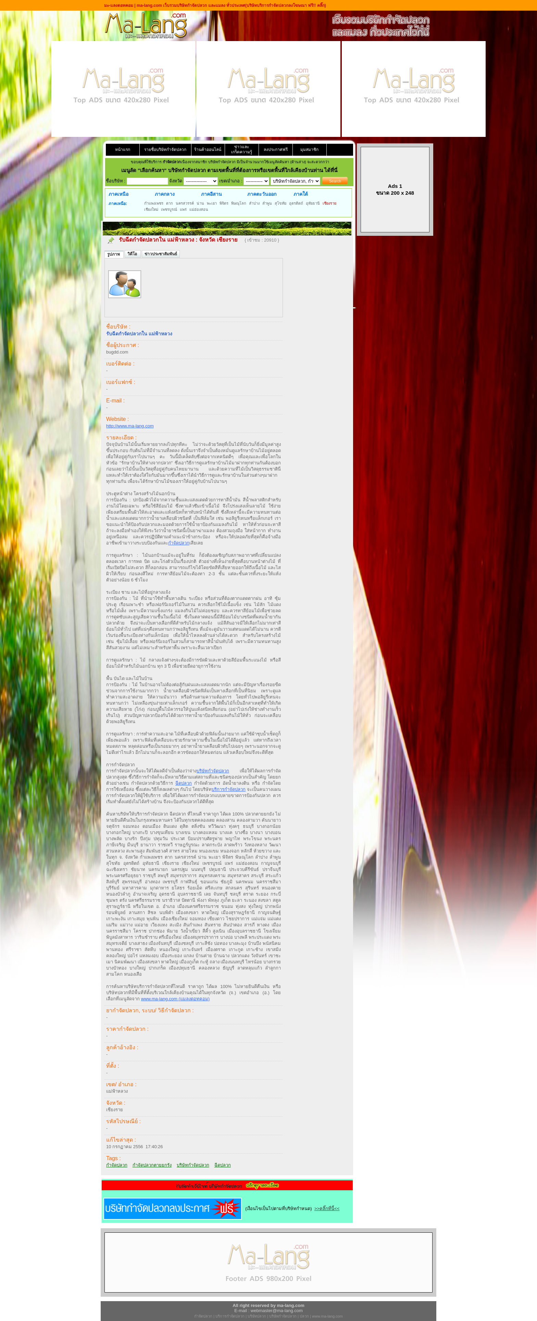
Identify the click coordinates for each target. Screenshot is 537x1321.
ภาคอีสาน (211, 194)
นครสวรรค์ (185, 203)
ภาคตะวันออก (261, 194)
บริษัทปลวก (257, 1316)
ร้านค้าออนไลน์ (207, 149)
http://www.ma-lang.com (130, 425)
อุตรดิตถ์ (296, 203)
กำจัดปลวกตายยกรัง (152, 1165)
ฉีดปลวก (183, 783)
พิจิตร (224, 203)
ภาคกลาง (165, 194)
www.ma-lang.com (327, 1316)
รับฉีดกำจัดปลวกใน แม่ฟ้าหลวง (156, 240)
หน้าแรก (122, 149)
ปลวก (304, 1316)
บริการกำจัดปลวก (229, 789)
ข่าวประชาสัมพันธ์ (161, 254)
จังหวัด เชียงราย (219, 240)
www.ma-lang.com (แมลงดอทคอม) (175, 998)
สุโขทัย (280, 203)
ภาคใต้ (301, 194)
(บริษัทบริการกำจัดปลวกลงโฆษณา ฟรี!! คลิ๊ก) (285, 5)
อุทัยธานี (313, 203)
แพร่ (183, 209)
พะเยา (212, 203)
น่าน (200, 203)
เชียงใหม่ (151, 209)
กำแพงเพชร (153, 203)
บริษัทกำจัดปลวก (213, 770)
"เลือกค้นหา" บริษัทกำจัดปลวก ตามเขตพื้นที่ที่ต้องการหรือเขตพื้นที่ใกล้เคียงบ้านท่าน (231, 170)
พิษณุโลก (238, 203)
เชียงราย (329, 203)
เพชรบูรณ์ (169, 209)
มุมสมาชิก (309, 149)
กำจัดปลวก (178, 543)
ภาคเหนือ (118, 194)
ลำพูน (267, 203)
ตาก (169, 203)
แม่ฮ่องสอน (198, 209)
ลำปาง (254, 203)
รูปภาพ (114, 254)
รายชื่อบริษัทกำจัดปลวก (165, 149)
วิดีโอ (132, 254)
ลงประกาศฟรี (276, 149)
